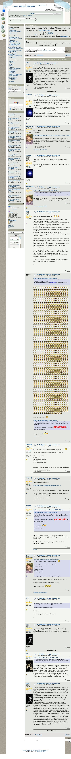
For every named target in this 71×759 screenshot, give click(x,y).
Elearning (12, 40)
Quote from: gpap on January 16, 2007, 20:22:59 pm (45, 278)
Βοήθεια (46, 30)
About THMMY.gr (31, 6)
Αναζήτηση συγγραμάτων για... (14, 145)
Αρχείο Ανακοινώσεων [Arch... (14, 149)
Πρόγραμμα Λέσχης (15, 43)
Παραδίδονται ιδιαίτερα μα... (14, 185)
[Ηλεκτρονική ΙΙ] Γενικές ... (13, 162)
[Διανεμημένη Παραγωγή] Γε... (14, 180)
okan (11, 196)
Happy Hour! (22, 6)
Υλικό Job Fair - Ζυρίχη (13, 131)
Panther (12, 81)
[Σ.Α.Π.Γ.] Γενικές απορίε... (13, 199)
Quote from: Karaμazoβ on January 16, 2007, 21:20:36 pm (46, 559)
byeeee (35, 549)
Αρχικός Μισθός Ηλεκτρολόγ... (14, 140)
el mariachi (12, 128)
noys (10, 227)
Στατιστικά (11, 204)
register (30, 15)
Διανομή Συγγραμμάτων (16, 48)
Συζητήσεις (15, 6)
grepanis (12, 172)
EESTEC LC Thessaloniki (12, 70)
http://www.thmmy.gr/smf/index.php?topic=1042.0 (47, 485)
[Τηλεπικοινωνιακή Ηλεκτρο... (14, 171)
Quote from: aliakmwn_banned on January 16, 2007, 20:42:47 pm (48, 509)
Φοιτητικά (34, 5)
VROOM (12, 80)
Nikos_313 (12, 146)
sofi (10, 119)
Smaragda (11, 226)
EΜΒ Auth (13, 73)
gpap (27, 211)
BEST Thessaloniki (15, 68)
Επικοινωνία (13, 33)
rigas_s (11, 191)
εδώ (40, 30)
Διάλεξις (11, 155)
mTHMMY (13, 57)
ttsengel (11, 164)
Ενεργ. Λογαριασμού (15, 31)
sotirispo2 (12, 159)
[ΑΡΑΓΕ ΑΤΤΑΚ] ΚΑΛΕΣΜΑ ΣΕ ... (15, 136)
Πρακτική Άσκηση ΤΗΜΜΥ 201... (15, 154)
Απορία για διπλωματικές (13, 195)
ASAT (11, 65)
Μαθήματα (28, 5)
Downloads (15, 5)
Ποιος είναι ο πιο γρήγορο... (14, 122)
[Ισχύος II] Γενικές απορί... (13, 118)
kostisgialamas (13, 186)
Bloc (38, 751)
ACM (11, 61)
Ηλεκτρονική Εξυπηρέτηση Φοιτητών (14, 46)
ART (11, 64)
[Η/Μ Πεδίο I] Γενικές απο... (14, 127)
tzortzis (49, 50)
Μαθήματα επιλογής (31, 50)
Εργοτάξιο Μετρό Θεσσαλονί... (14, 114)
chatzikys (12, 177)
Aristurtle (12, 63)
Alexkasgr (29, 94)
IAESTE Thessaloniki (16, 74)
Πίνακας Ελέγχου (13, 85)
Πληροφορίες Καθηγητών (12, 53)
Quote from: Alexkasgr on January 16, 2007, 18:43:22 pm (46, 190)
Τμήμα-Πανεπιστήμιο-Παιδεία (43, 49)
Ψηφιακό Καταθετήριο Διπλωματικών (15, 50)
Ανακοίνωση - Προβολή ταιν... (14, 158)
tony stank (12, 115)
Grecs (11, 141)
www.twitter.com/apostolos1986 (40, 149)
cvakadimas (12, 137)
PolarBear (12, 168)
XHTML (41, 751)
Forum (12, 28)
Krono (27, 62)
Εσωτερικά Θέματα (55, 49)
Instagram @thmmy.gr (16, 55)
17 (35, 55)
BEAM (12, 67)
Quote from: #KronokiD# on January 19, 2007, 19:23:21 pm (46, 657)
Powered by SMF (26, 750)
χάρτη (50, 33)
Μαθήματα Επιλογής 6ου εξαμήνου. (47, 63)
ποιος (35, 436)
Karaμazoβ (29, 444)
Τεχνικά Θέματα (42, 5)
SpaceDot (13, 78)
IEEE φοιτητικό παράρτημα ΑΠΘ (13, 76)
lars (27, 653)
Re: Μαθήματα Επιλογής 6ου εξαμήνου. (48, 95)
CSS (44, 751)
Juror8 (11, 181)
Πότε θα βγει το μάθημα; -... (14, 167)
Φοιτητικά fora (14, 41)
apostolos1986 (30, 126)
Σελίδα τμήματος (14, 37)
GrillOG (11, 123)
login (24, 15)
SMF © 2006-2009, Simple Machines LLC (39, 750)
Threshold (12, 132)
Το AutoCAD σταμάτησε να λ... (14, 176)
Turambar (28, 505)
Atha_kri (11, 225)
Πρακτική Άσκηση (15, 44)
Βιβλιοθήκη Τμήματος (16, 38)
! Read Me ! (22, 5)
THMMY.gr (27, 49)
